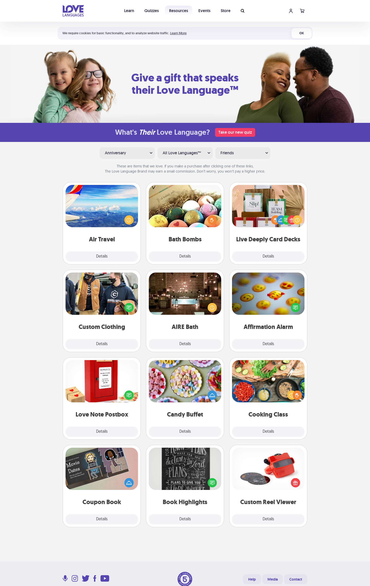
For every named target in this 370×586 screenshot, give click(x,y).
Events (204, 10)
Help (252, 579)
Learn (129, 10)
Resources (178, 10)
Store (225, 10)
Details (102, 256)
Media (272, 579)
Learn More (178, 33)
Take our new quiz (235, 132)
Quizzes (151, 10)
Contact (295, 579)
